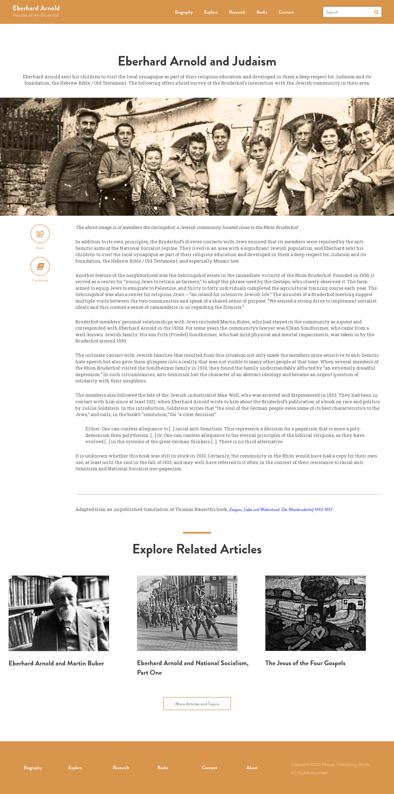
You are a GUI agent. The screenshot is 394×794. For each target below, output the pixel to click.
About (252, 767)
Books (262, 12)
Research (237, 12)
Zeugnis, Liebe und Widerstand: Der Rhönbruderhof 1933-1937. (281, 509)
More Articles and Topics (197, 703)
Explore (211, 12)
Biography (184, 12)
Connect (286, 12)
